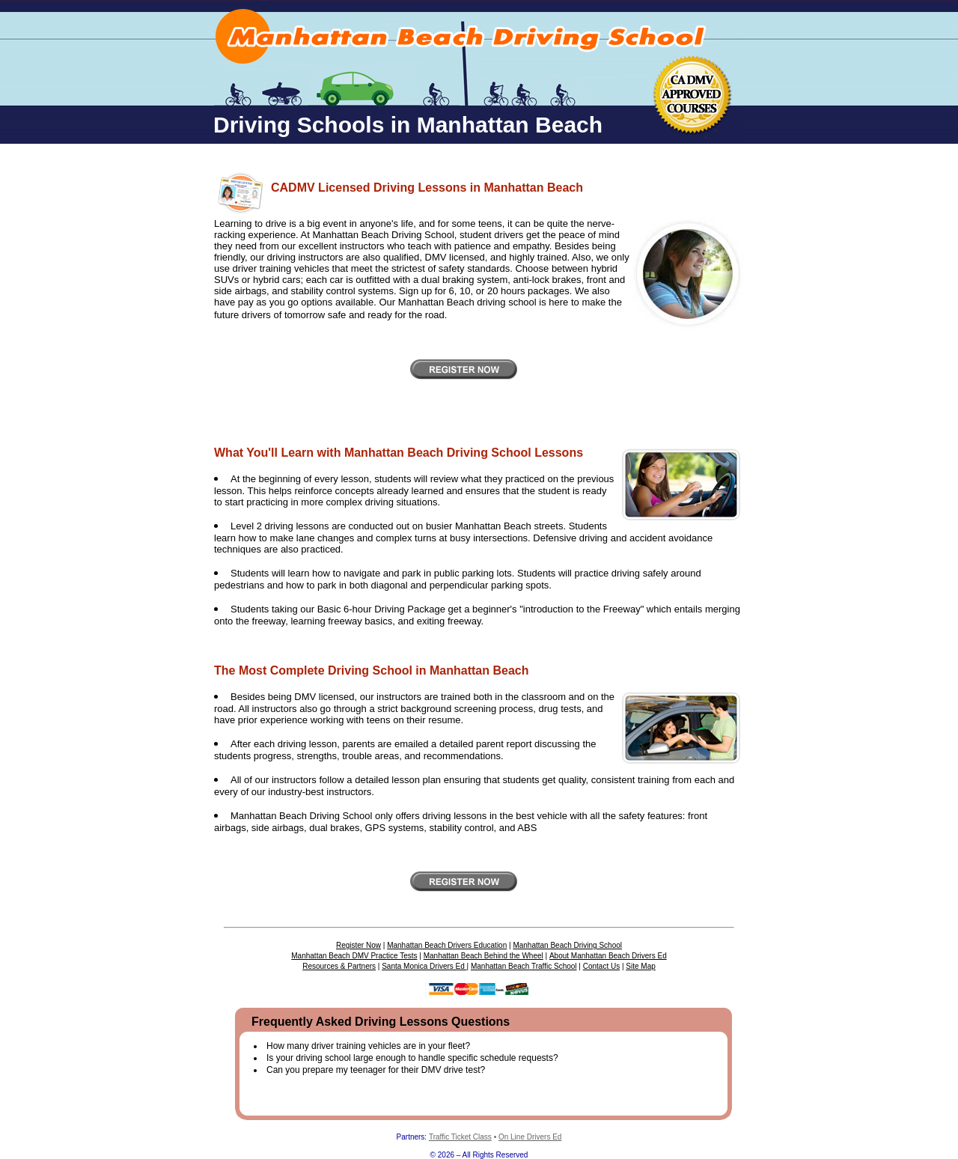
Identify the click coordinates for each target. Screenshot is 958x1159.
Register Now (358, 945)
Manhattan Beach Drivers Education (447, 945)
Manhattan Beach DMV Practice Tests (354, 956)
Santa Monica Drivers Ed (424, 966)
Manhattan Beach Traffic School (524, 966)
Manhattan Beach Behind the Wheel (483, 956)
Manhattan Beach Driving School (567, 945)
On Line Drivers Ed (529, 1137)
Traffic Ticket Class (460, 1137)
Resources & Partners (339, 966)
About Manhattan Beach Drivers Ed (608, 956)
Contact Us (601, 966)
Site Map (640, 966)
